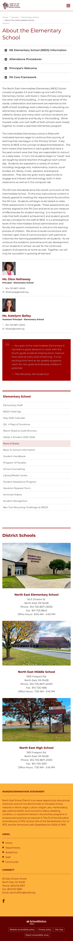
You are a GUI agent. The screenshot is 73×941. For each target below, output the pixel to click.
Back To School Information (19, 449)
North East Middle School (36, 672)
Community (11, 862)
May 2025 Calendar (14, 417)
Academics (11, 852)
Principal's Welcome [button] (23, 68)
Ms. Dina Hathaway (16, 279)
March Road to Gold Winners (20, 430)
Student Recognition (15, 500)
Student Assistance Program (19, 481)
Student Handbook (14, 456)
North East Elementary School (36, 594)
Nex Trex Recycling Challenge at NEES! (25, 507)
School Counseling (14, 469)
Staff (7, 857)
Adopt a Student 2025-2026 (19, 437)
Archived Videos (12, 494)
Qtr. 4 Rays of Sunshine (16, 424)
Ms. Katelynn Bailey (16, 316)
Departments (12, 847)
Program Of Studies (14, 462)
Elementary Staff (13, 405)
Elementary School (30, 17)
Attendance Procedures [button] (25, 59)
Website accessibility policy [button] (22, 930)
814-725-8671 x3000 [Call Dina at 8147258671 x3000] (15, 288)
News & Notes (11, 443)
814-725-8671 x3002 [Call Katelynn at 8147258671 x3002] (15, 325)
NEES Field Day (12, 411)
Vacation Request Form (17, 488)
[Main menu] (68, 5)
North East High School (36, 748)
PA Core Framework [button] (22, 77)
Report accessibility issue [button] (37, 935)
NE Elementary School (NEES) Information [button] (37, 50)
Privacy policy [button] (45, 930)
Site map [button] (59, 930)
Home (5, 17)
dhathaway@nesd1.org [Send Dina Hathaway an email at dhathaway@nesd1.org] (17, 292)
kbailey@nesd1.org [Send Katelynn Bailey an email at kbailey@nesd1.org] (15, 328)
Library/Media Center (15, 475)
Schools (14, 17)
